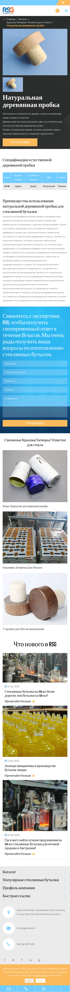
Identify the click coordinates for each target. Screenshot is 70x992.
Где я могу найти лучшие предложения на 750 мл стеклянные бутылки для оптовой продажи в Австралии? (33, 844)
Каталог (23, 19)
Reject (29, 980)
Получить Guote (20, 142)
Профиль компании (19, 888)
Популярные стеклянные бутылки (31, 880)
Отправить (35, 423)
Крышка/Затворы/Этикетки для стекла (29, 22)
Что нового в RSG (35, 644)
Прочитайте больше (20, 701)
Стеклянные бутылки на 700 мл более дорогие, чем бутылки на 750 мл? (30, 694)
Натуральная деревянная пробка (25, 25)
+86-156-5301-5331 (18, 944)
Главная (11, 19)
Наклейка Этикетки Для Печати (22, 567)
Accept (40, 980)
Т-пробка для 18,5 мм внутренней (23, 629)
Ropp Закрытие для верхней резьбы (25, 506)
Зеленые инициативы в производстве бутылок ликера (30, 768)
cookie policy (41, 975)
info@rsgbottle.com (19, 928)
